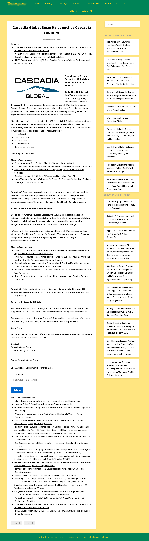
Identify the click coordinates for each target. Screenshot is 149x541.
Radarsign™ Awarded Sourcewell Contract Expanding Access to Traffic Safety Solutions (120, 219)
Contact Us (98, 537)
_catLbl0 (16, 523)
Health (108, 3)
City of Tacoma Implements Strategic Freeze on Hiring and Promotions (47, 401)
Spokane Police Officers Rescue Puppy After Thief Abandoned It (43, 404)
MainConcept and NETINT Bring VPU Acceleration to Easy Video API (45, 176)
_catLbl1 (29, 523)
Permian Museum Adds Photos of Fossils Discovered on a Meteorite (45, 163)
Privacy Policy (87, 537)
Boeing (48, 3)
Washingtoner (16, 3)
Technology (61, 3)
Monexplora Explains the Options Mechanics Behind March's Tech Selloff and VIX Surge (120, 168)
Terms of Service (74, 537)
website (88, 334)
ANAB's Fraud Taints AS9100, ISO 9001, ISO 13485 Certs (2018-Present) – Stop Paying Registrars (121, 80)
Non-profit (120, 3)
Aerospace (76, 3)
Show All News (17, 367)
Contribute (108, 537)
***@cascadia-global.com (23, 350)
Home (37, 3)
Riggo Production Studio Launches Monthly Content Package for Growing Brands (51, 426)
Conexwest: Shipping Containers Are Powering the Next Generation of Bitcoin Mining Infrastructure (121, 95)
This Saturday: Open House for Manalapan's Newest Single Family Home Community (53, 166)
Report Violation (45, 367)
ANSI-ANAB (87, 11)
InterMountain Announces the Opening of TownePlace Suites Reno (45, 475)
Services (74, 11)
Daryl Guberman (93, 3)
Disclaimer (31, 367)
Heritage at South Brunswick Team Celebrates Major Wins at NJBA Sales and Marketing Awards (121, 311)
